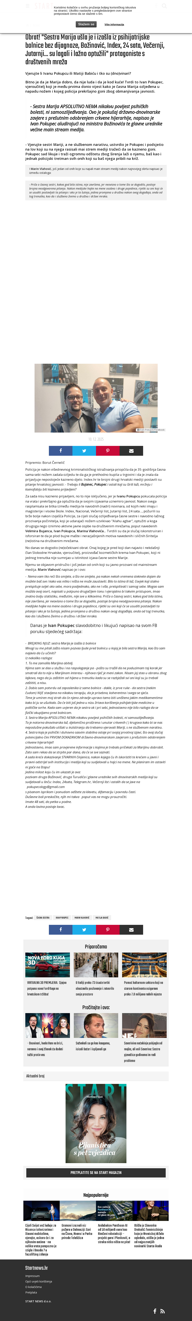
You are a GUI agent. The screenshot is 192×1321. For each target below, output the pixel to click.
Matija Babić (102, 918)
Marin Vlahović (82, 918)
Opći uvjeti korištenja (38, 1281)
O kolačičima (33, 1287)
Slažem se (86, 24)
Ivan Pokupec (62, 918)
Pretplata (31, 1292)
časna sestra (43, 918)
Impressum (32, 1276)
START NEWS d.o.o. (38, 1301)
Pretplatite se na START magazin (96, 1173)
